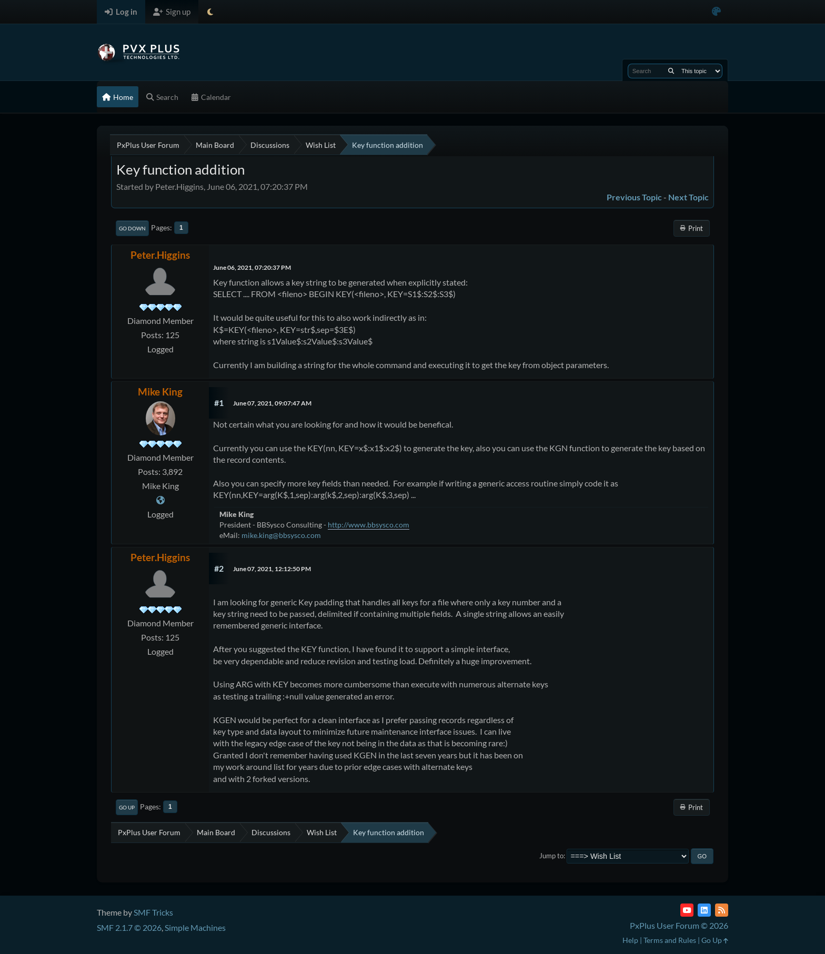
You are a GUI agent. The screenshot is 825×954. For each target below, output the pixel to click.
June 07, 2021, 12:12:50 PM (272, 568)
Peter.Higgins (160, 255)
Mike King (160, 391)
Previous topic (634, 197)
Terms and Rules (669, 940)
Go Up (127, 807)
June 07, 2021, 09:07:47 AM (272, 403)
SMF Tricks (153, 912)
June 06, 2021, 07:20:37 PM (252, 267)
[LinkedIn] (704, 910)
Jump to (551, 855)
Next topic (688, 197)
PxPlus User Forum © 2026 (679, 925)
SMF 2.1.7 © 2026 (129, 927)
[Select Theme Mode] (210, 12)
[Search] (671, 71)
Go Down (132, 228)
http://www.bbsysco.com (368, 524)
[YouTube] (686, 910)
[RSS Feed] (721, 910)
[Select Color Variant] (716, 12)
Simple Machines (195, 927)
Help (630, 940)
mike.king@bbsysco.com (281, 535)
